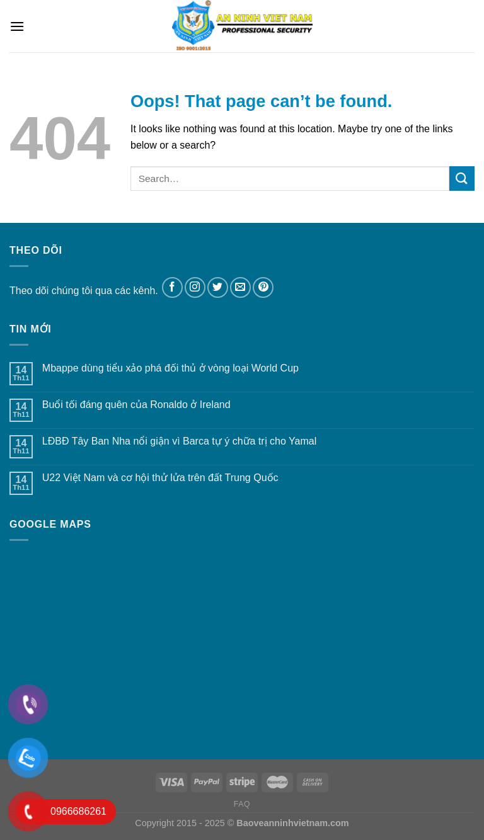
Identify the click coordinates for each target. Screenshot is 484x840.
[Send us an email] (240, 287)
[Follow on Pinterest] (263, 287)
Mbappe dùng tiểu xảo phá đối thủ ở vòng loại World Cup (170, 368)
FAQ (242, 804)
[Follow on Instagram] (195, 287)
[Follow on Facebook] (172, 287)
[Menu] (17, 26)
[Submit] (462, 178)
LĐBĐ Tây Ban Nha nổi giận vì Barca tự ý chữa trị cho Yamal (179, 441)
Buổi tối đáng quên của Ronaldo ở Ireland (136, 404)
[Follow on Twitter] (217, 287)
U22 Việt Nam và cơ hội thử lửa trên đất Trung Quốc (160, 477)
